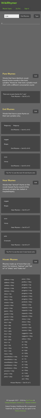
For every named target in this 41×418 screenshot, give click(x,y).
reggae (6, 140)
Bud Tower (29, 400)
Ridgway (16, 126)
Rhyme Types (7, 9)
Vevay (6, 162)
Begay (6, 144)
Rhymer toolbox (30, 403)
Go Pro (18, 9)
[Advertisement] (20, 47)
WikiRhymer (9, 3)
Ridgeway (7, 126)
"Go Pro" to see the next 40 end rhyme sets (20, 173)
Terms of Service (20, 411)
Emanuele (7, 241)
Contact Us (20, 403)
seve (5, 157)
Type (36, 16)
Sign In (27, 9)
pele (5, 236)
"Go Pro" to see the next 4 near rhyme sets (20, 252)
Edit (35, 76)
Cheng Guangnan (10, 403)
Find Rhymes (25, 16)
